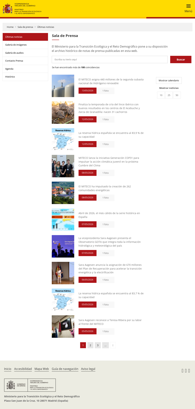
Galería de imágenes (16, 44)
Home (10, 27)
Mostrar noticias (168, 88)
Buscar (181, 59)
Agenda (9, 68)
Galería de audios (14, 52)
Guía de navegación (65, 369)
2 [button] (90, 345)
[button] (113, 345)
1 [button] (83, 345)
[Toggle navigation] (187, 8)
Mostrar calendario (169, 80)
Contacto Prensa (14, 60)
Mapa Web (42, 369)
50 (177, 95)
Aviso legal (88, 369)
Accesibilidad (23, 369)
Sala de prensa (25, 27)
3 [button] (97, 345)
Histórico (10, 76)
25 (169, 95)
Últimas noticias (45, 27)
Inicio (7, 369)
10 (161, 95)
